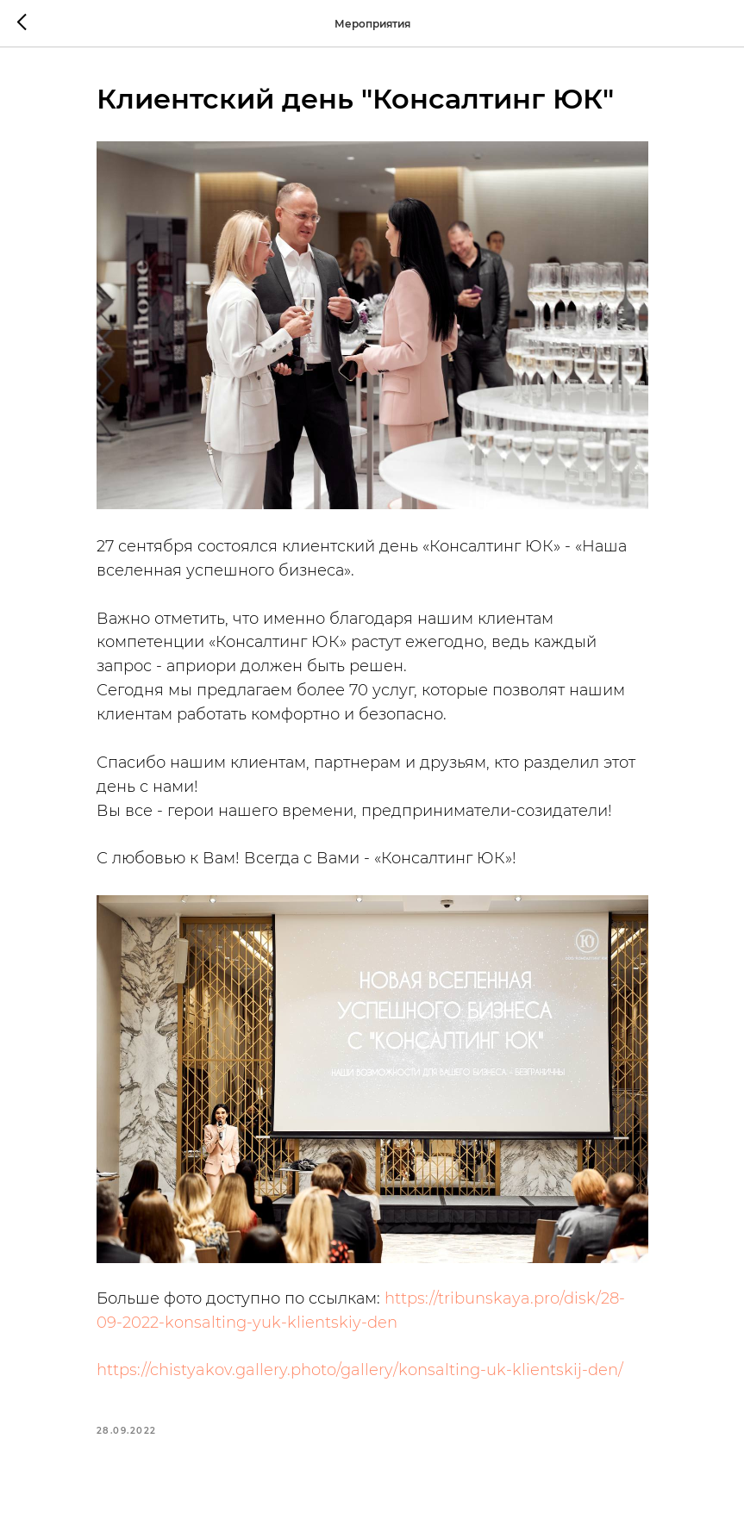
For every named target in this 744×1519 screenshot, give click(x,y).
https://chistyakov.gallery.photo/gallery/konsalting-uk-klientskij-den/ (360, 1369)
